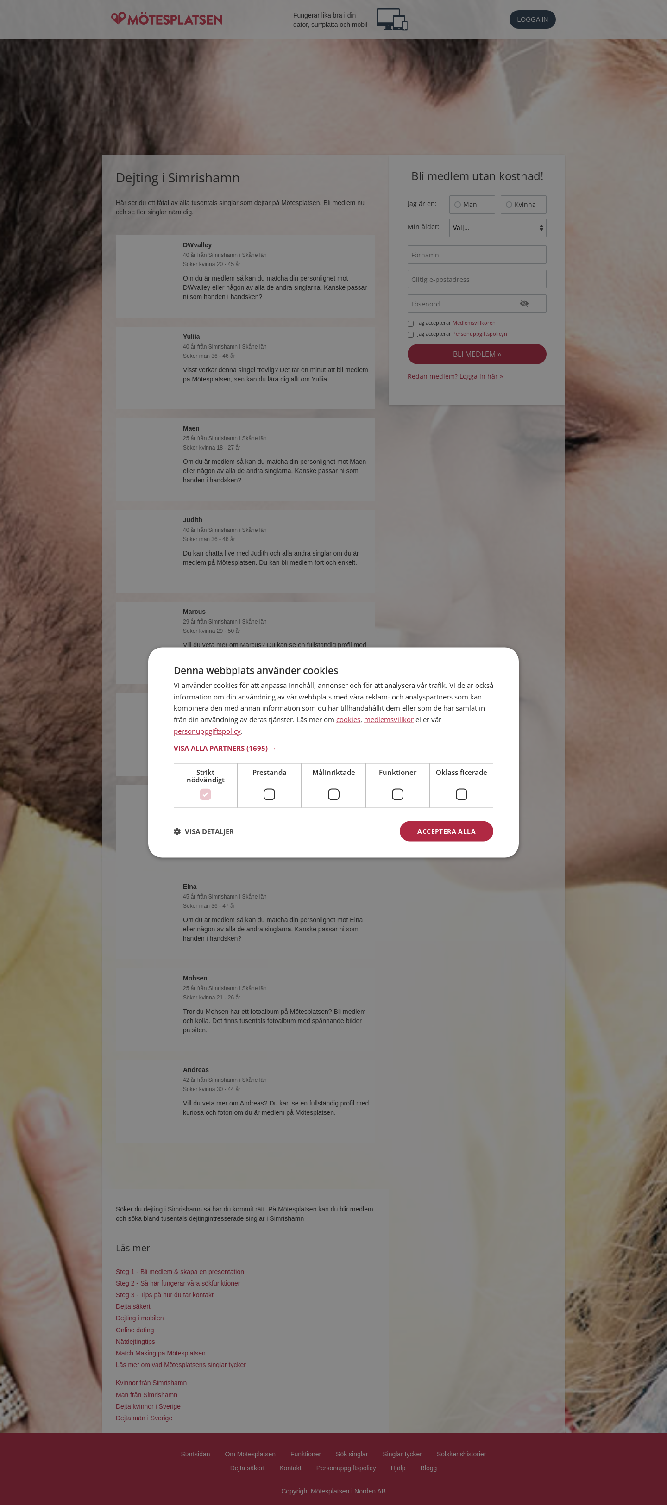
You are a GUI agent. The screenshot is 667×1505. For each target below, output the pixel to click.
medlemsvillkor (389, 719)
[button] (333, 747)
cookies (348, 719)
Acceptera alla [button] (446, 830)
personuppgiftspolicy (207, 730)
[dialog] (333, 752)
